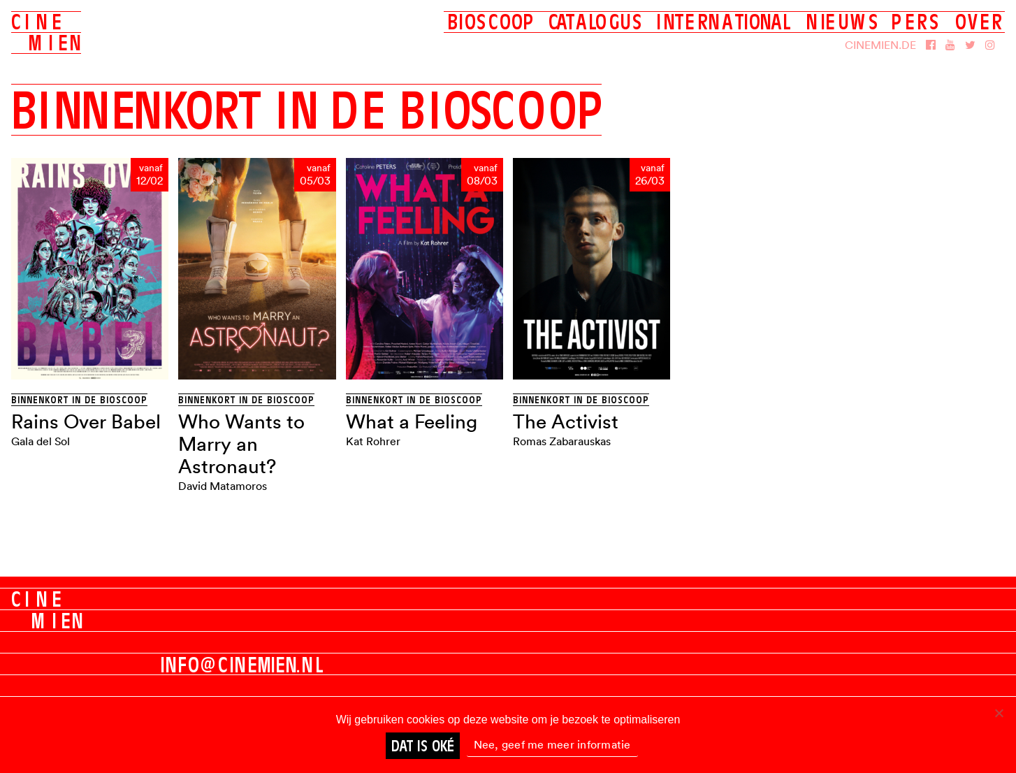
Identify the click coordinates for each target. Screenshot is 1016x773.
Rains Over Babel (86, 421)
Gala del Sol (40, 441)
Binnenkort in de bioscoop (79, 399)
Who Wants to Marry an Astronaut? (241, 444)
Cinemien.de (880, 45)
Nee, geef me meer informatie (552, 744)
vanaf (151, 169)
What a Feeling (411, 421)
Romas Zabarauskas (562, 441)
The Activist (565, 421)
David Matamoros (222, 486)
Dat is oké (422, 745)
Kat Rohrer (373, 441)
